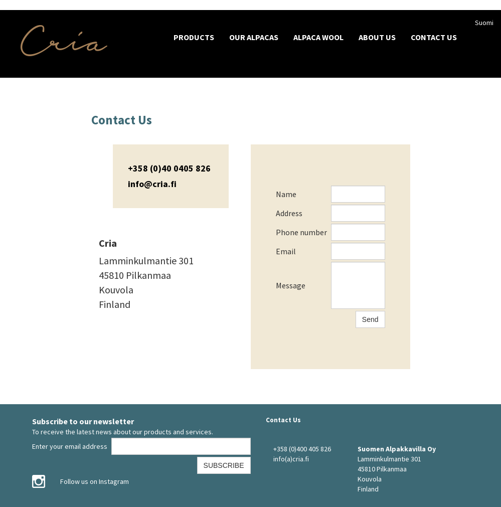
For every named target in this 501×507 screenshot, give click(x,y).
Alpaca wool (318, 37)
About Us (377, 37)
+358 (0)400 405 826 (302, 448)
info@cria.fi (152, 184)
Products (194, 37)
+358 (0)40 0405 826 (169, 168)
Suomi (484, 22)
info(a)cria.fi (291, 458)
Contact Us (434, 37)
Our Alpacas (253, 37)
